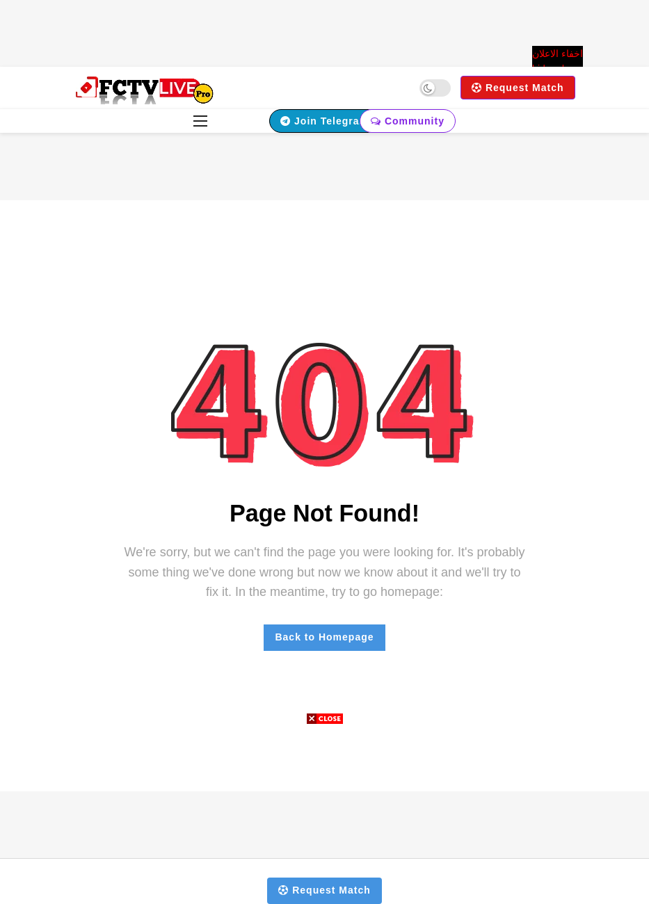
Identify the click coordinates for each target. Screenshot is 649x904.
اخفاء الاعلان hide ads (557, 61)
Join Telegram (324, 121)
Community (407, 121)
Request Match (518, 87)
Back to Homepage (324, 637)
